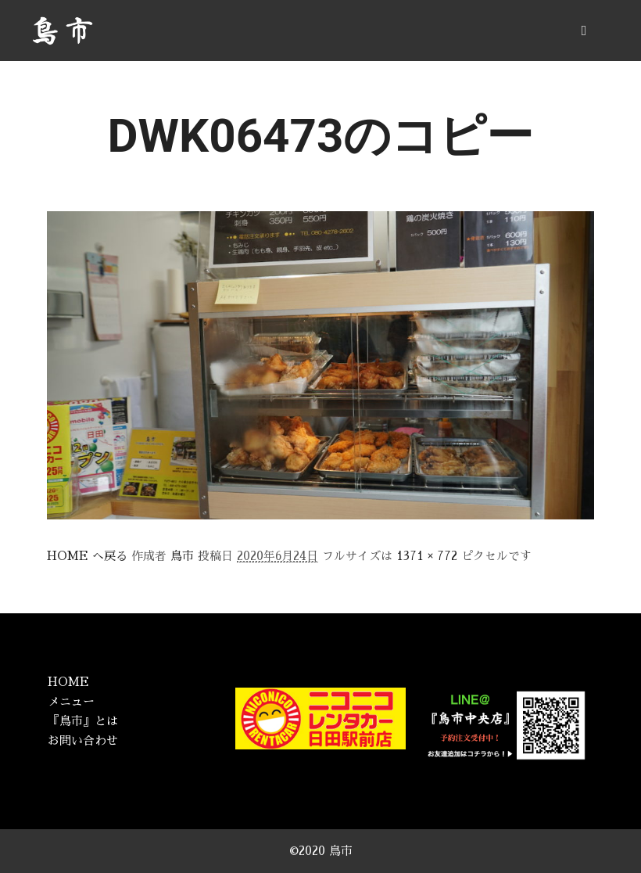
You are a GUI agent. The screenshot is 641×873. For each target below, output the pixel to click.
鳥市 (182, 556)
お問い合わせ (83, 740)
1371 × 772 (426, 556)
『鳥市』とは (83, 721)
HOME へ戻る (87, 556)
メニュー (71, 701)
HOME (68, 682)
